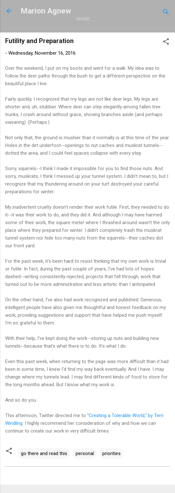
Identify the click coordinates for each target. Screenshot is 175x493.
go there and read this (44, 453)
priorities (111, 453)
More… (85, 19)
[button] (166, 43)
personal (85, 453)
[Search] (166, 13)
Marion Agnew (46, 10)
